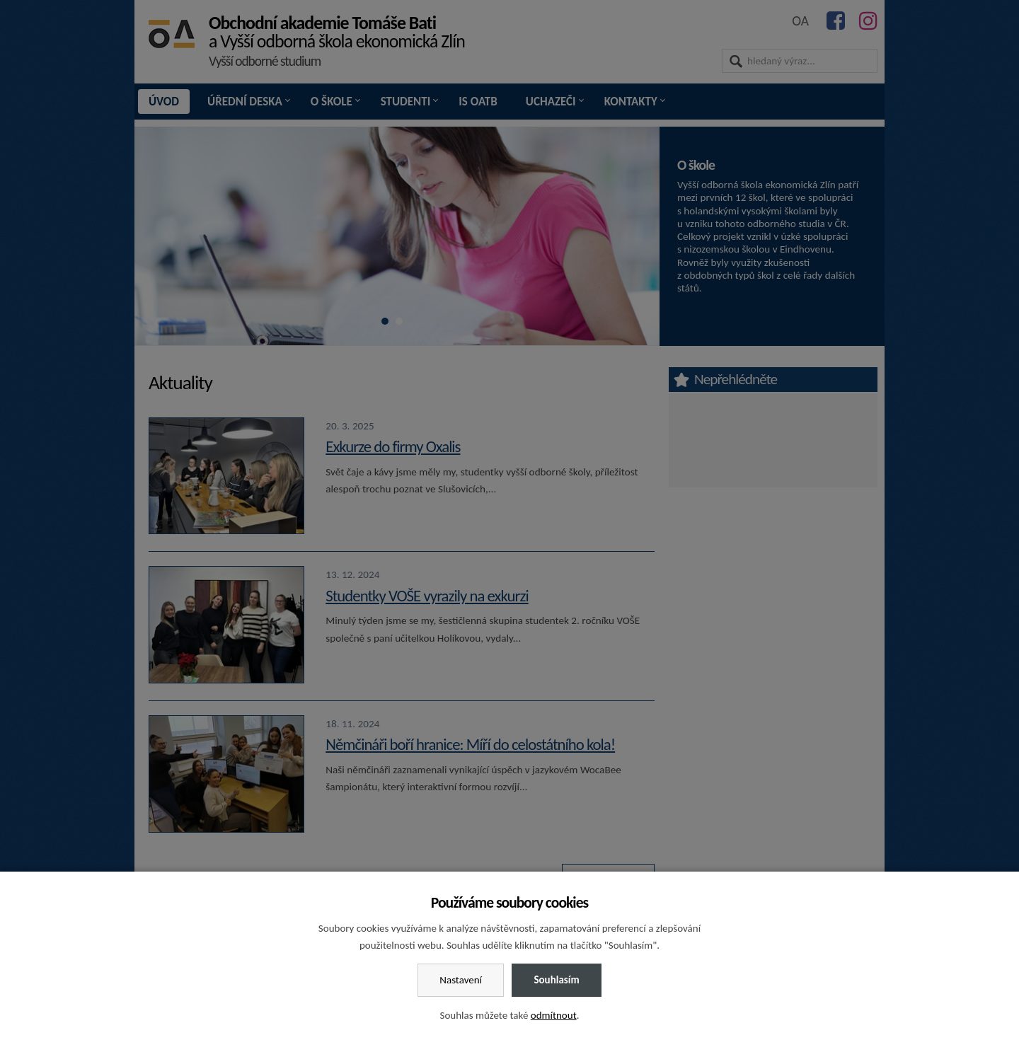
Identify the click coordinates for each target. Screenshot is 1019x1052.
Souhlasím (556, 979)
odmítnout (554, 1015)
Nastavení (460, 979)
